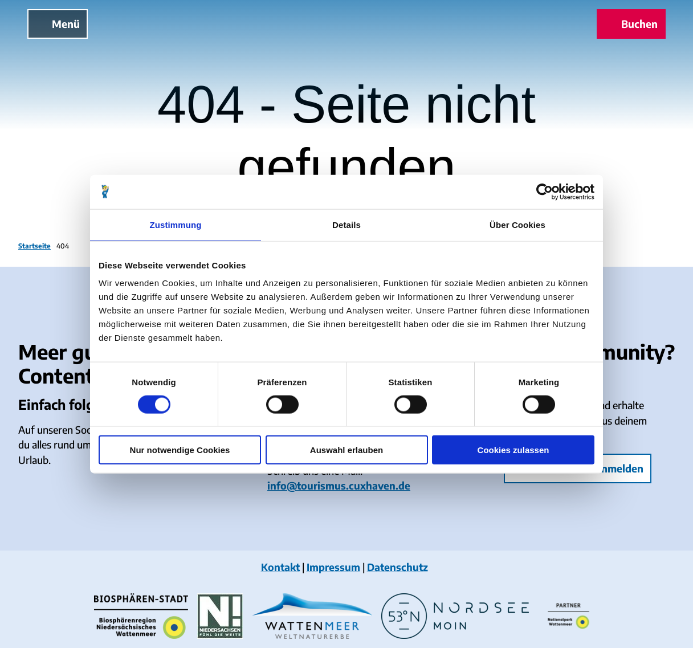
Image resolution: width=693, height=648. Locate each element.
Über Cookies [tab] (517, 224)
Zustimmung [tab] (176, 224)
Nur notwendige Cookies (180, 450)
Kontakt (280, 567)
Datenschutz (397, 567)
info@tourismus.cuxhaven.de (338, 485)
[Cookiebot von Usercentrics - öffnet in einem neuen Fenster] (544, 191)
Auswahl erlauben (346, 450)
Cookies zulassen (513, 450)
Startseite (34, 246)
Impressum (333, 567)
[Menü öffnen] (57, 24)
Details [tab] (346, 224)
